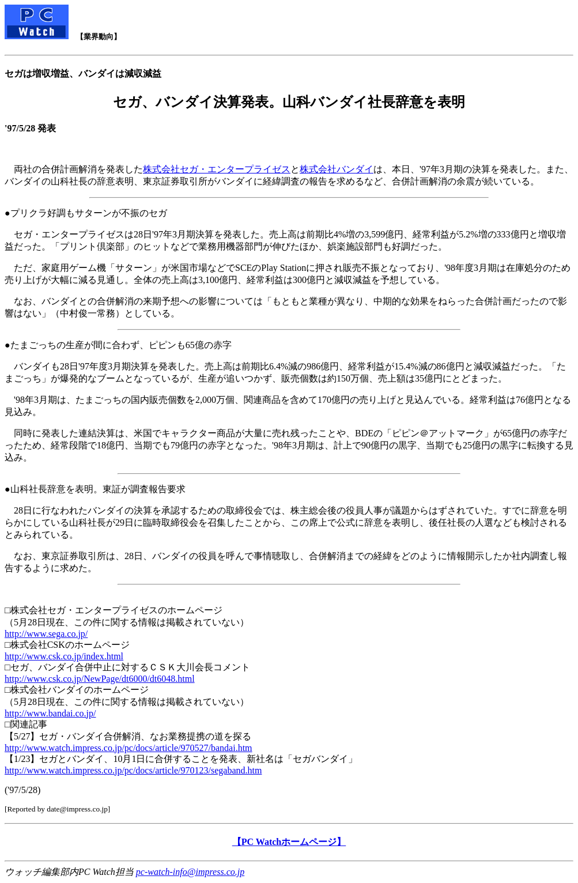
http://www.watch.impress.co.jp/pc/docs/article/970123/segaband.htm (133, 770)
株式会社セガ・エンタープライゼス (216, 169)
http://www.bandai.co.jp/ (50, 713)
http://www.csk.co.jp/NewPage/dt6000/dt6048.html (100, 679)
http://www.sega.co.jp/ (46, 634)
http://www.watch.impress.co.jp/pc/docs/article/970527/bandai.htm (128, 748)
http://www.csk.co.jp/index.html (64, 656)
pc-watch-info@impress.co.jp (190, 872)
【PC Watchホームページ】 (289, 842)
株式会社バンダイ (336, 169)
